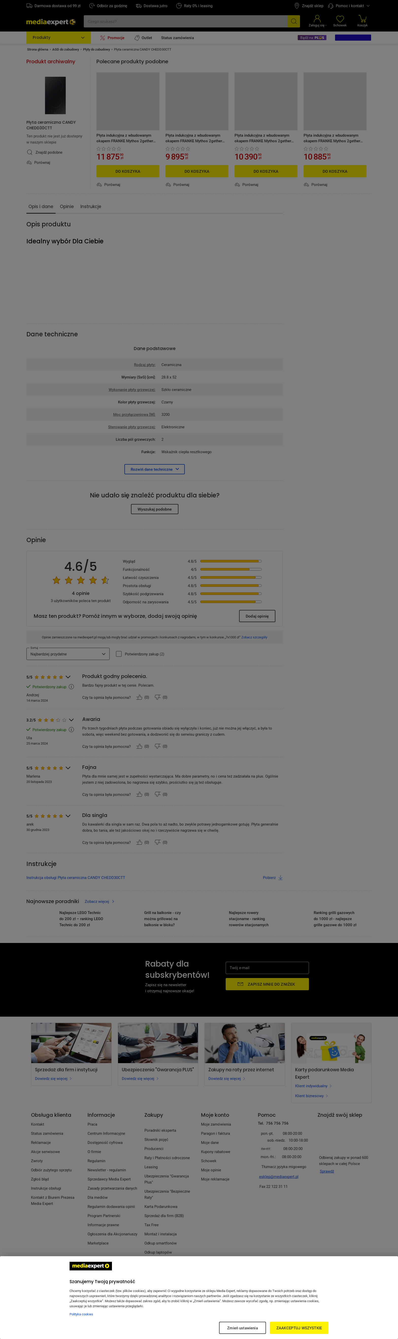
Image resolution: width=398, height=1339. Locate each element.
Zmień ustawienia (242, 1327)
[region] (199, 1297)
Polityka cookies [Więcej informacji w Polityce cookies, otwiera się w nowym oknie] (81, 1314)
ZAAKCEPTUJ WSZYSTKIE (299, 1327)
